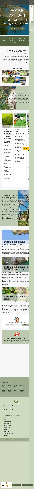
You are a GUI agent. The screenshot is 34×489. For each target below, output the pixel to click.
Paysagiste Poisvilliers (22, 391)
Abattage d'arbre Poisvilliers (22, 387)
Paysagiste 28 (6, 431)
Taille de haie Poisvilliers (16, 390)
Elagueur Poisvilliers (10, 391)
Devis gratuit (28, 148)
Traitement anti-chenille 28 (8, 433)
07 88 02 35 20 (27, 485)
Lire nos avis (6, 486)
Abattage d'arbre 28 (7, 421)
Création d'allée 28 (7, 435)
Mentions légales (19, 439)
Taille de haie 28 (7, 427)
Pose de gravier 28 (7, 423)
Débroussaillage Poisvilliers (5, 391)
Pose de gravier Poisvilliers (10, 387)
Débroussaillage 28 (7, 425)
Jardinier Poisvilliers (16, 386)
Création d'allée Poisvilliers (4, 387)
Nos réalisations (17, 28)
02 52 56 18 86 (15, 485)
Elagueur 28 (6, 419)
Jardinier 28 (6, 429)
